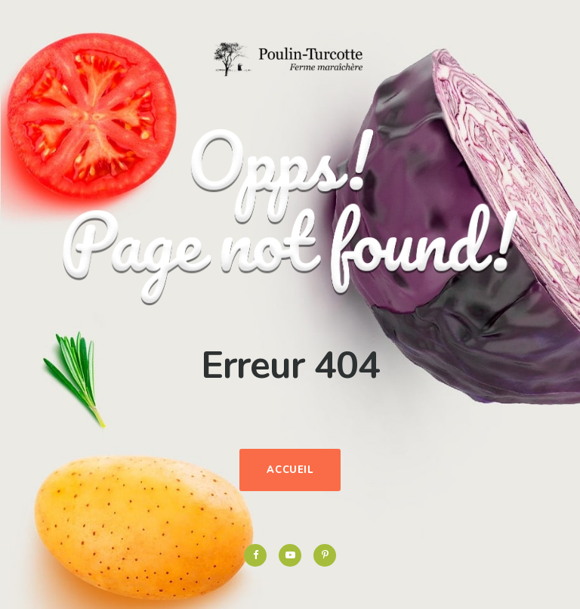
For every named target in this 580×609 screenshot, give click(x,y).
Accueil (290, 470)
